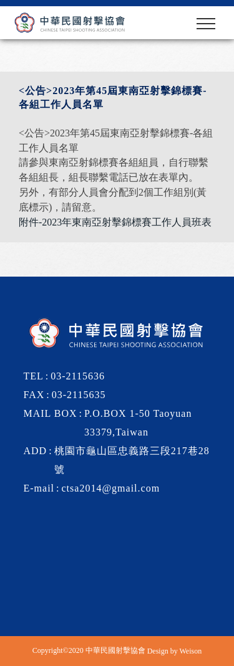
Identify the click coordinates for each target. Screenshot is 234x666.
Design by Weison (174, 651)
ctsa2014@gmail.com (111, 488)
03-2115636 (78, 376)
